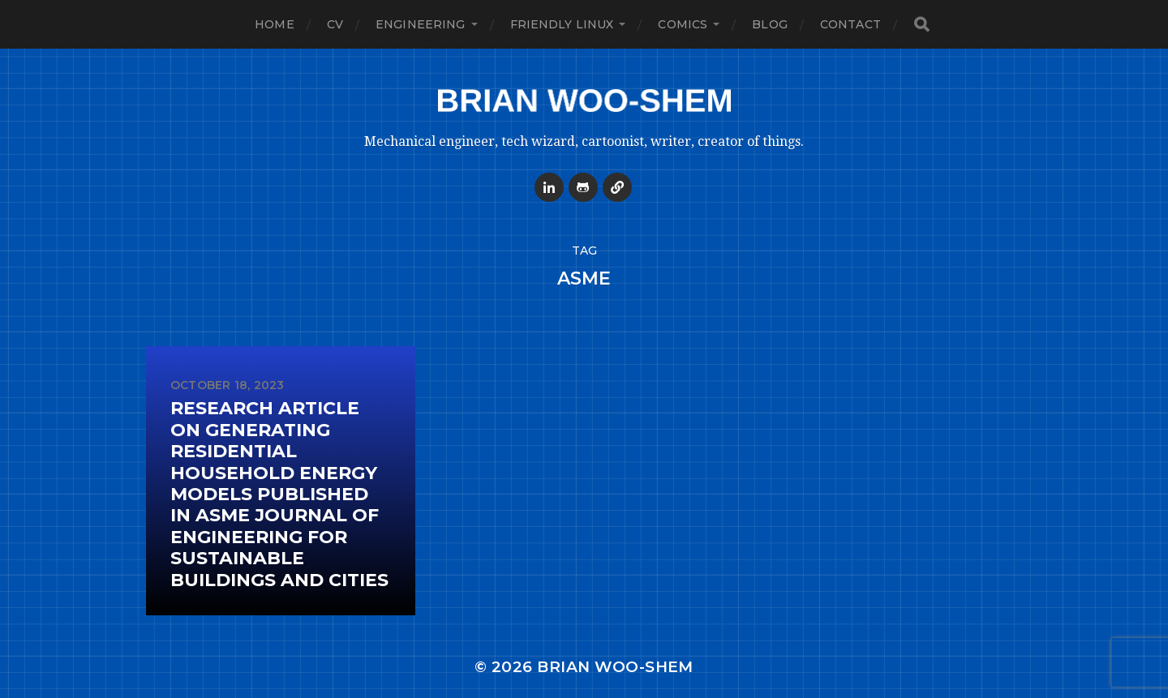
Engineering (421, 24)
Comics (682, 24)
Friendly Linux (562, 24)
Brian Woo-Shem (615, 666)
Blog (770, 24)
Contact (850, 24)
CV (335, 24)
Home (274, 24)
